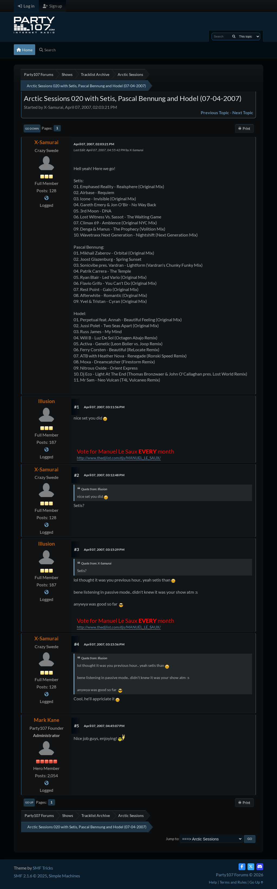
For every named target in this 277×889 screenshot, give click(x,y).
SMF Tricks (43, 867)
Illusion (46, 401)
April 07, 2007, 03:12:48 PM (104, 475)
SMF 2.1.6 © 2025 (30, 875)
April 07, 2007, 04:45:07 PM (104, 726)
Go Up (29, 802)
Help (213, 882)
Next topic (242, 112)
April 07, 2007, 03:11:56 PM (104, 407)
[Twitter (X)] (251, 866)
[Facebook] (242, 866)
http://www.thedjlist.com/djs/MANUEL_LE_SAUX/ (119, 457)
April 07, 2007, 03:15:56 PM (104, 644)
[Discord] (259, 866)
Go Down (32, 128)
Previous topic (215, 112)
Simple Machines (64, 875)
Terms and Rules (233, 882)
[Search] (234, 36)
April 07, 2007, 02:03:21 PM (94, 144)
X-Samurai (46, 142)
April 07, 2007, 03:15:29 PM (104, 549)
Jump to (172, 839)
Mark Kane (46, 720)
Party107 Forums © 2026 (239, 874)
